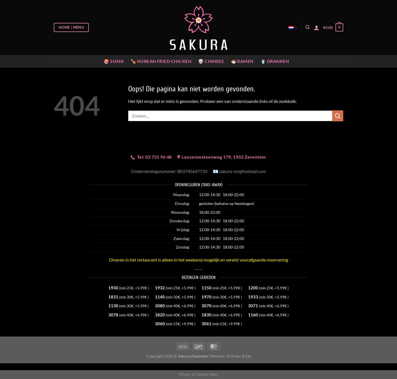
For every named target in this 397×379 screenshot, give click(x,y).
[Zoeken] (307, 27)
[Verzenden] (337, 115)
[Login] (316, 28)
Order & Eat (240, 356)
